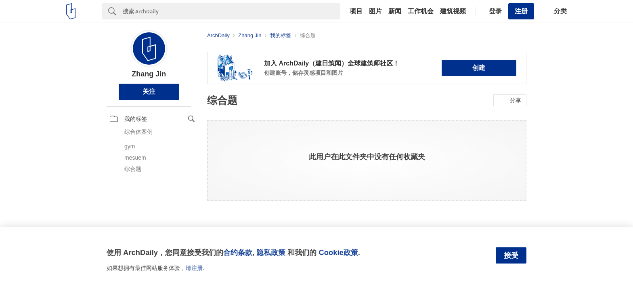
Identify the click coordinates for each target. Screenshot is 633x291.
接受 (511, 255)
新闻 (394, 11)
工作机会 (421, 11)
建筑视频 (453, 11)
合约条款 (237, 252)
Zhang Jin (149, 74)
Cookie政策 (338, 252)
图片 (375, 11)
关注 (149, 91)
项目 (356, 11)
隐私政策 (270, 252)
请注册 (194, 268)
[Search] (231, 11)
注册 (521, 11)
